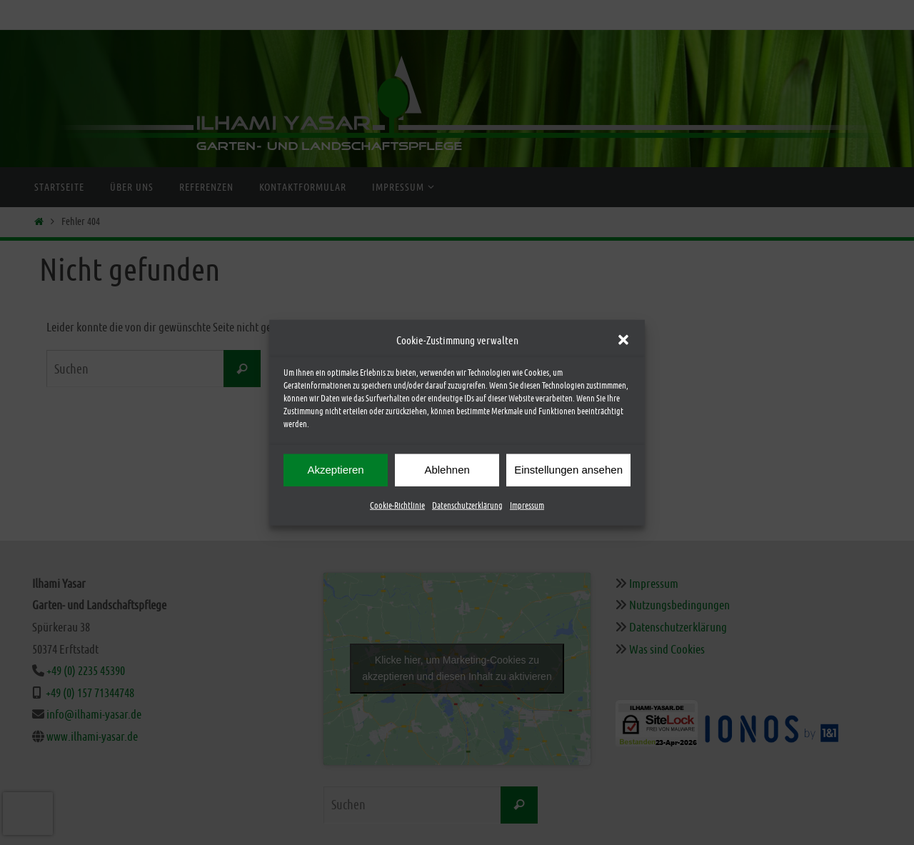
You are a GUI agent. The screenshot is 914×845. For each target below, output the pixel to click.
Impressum (527, 505)
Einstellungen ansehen (568, 470)
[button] (623, 340)
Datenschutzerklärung (467, 505)
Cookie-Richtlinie (397, 505)
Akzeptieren (335, 470)
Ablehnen (446, 470)
